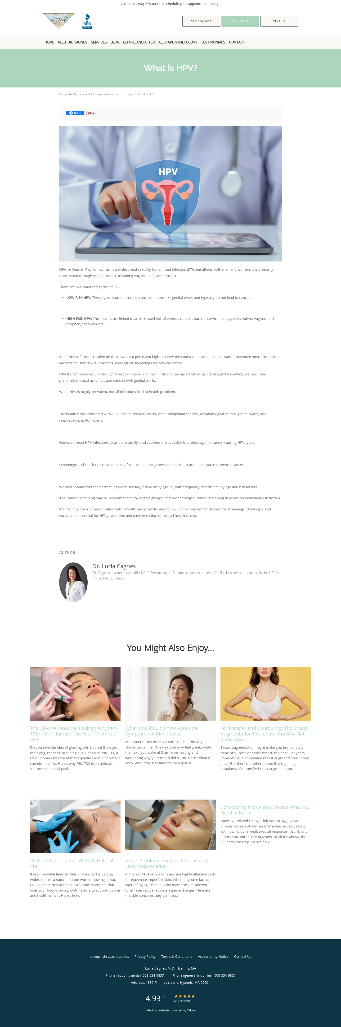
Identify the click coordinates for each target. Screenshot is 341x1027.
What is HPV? (147, 94)
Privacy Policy (145, 956)
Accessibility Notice (213, 956)
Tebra (191, 1010)
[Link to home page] (60, 21)
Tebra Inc (121, 956)
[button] (240, 21)
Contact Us (242, 956)
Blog (129, 94)
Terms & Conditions (176, 956)
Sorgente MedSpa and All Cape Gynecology (89, 94)
